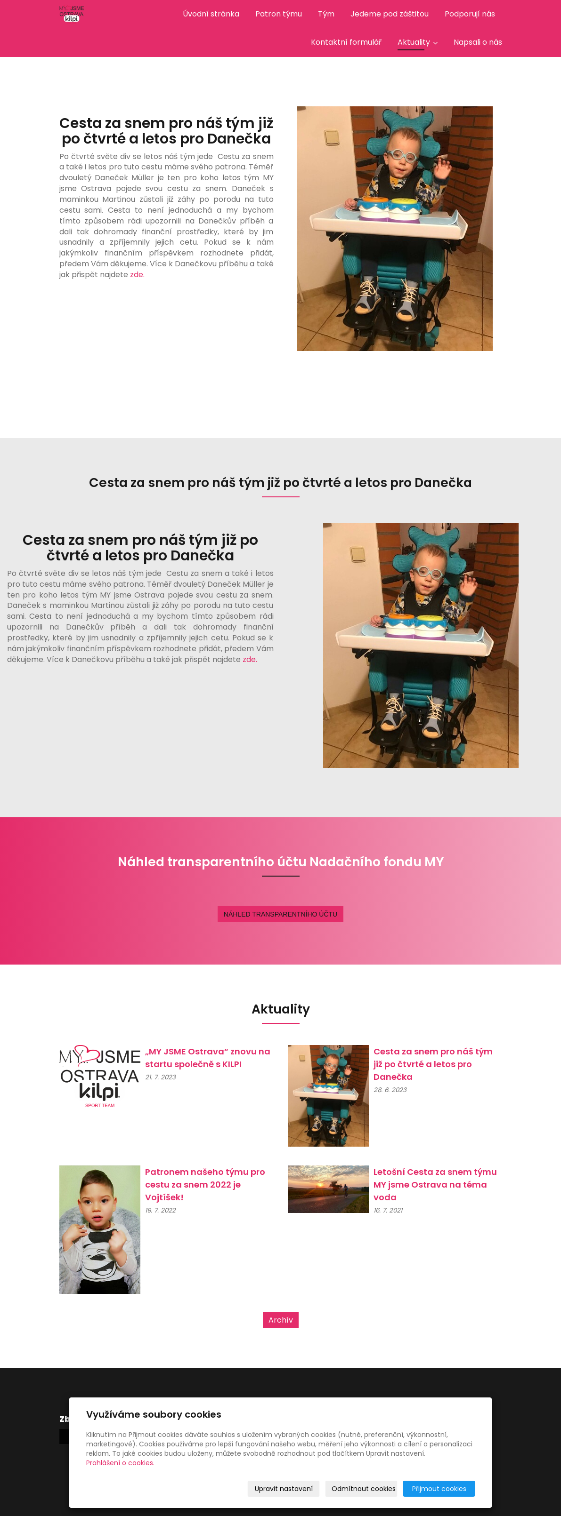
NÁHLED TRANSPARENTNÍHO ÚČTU (280, 914)
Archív (280, 1320)
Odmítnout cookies (364, 1488)
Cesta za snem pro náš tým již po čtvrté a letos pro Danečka (433, 1064)
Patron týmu (278, 13)
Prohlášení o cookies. (120, 1463)
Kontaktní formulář (346, 42)
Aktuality (418, 42)
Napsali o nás (478, 42)
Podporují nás (470, 13)
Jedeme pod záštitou (389, 13)
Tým (326, 13)
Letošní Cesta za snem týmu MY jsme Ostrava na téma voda (435, 1184)
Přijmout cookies (439, 1488)
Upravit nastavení (284, 1488)
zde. (137, 274)
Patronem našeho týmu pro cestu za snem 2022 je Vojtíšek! (206, 1184)
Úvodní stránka (211, 13)
